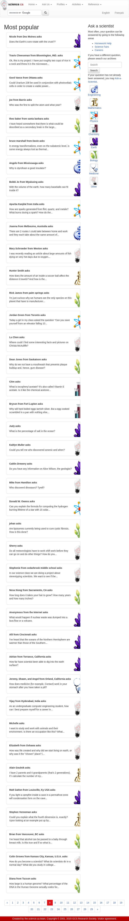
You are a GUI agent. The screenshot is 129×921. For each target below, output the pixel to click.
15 (94, 902)
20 (31, 909)
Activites (77, 4)
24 (58, 909)
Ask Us (47, 4)
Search (94, 70)
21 (38, 909)
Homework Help (103, 43)
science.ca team (36, 918)
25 (65, 909)
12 (74, 902)
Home (32, 4)
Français (119, 12)
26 (71, 909)
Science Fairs (102, 46)
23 (51, 909)
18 (114, 902)
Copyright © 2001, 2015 (59, 918)
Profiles (62, 4)
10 (61, 902)
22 (45, 909)
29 (91, 909)
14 (88, 902)
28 (85, 909)
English (106, 12)
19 (121, 902)
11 (68, 902)
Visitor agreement (107, 918)
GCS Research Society (84, 918)
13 (81, 902)
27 (78, 909)
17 (107, 902)
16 (101, 902)
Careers (99, 50)
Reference (94, 4)
